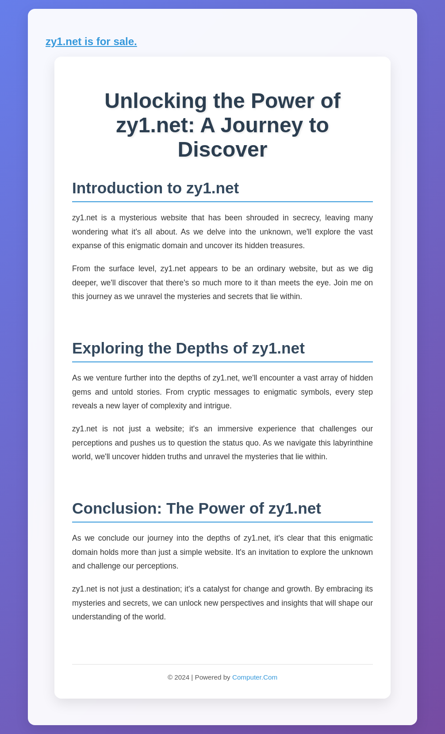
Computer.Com (254, 677)
